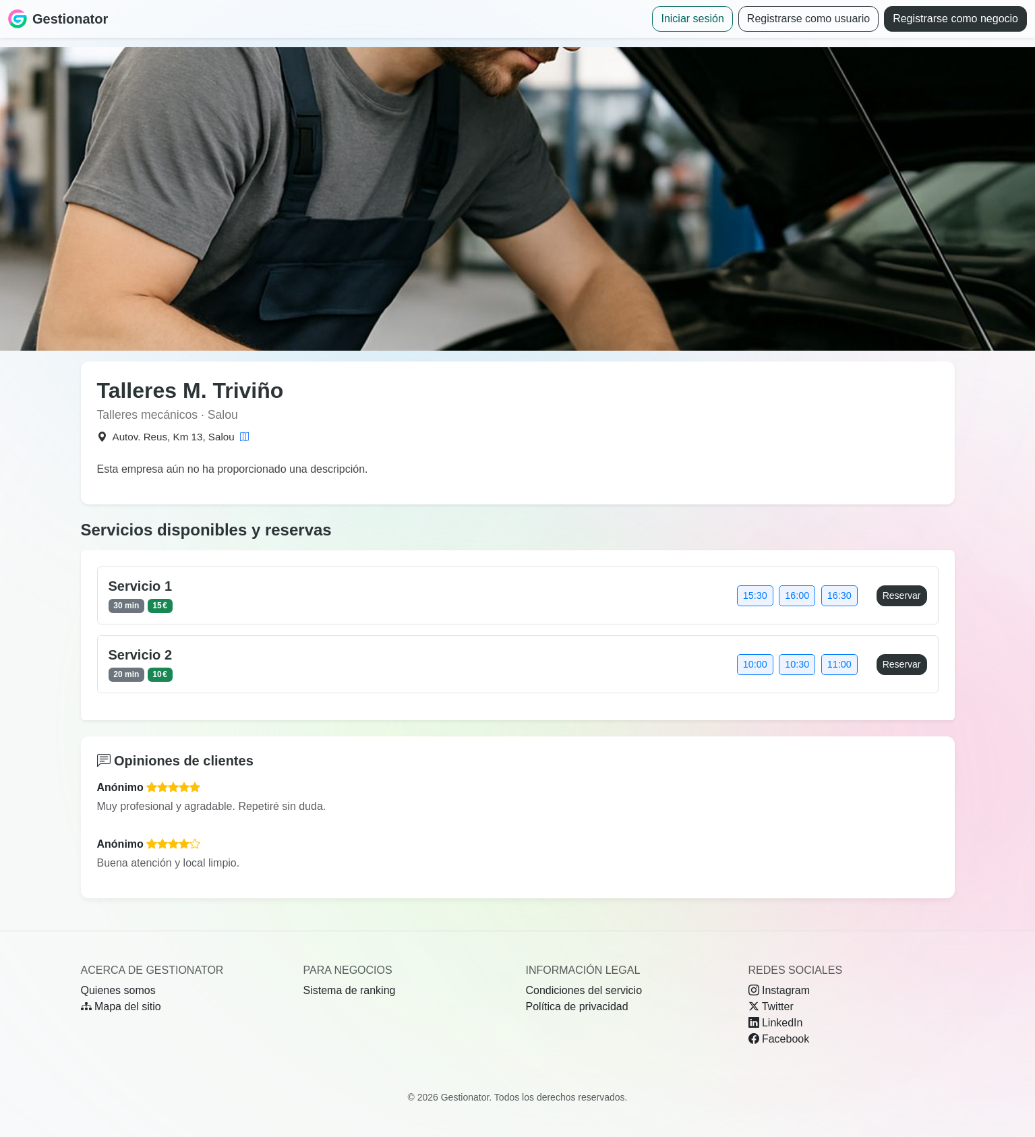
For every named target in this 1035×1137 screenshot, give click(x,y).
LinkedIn (775, 1022)
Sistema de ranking (349, 990)
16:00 (797, 595)
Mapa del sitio (121, 1006)
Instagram (779, 990)
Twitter (771, 1006)
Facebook (779, 1039)
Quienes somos (118, 990)
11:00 (839, 664)
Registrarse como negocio (955, 18)
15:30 (755, 595)
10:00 (755, 664)
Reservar (902, 595)
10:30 (797, 664)
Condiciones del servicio (584, 990)
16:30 (839, 595)
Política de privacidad (577, 1006)
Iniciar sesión (692, 18)
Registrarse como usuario (808, 18)
